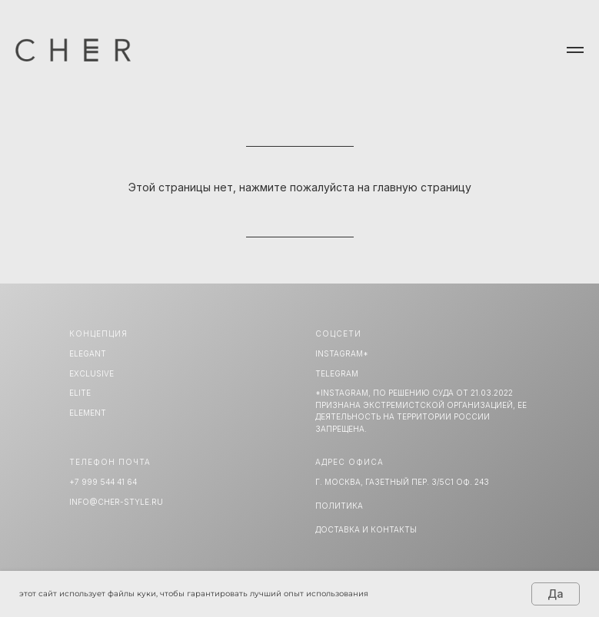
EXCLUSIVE (91, 373)
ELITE (80, 392)
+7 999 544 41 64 (103, 481)
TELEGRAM (336, 373)
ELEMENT (87, 412)
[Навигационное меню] (575, 50)
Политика (339, 505)
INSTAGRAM (339, 353)
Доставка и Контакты (366, 529)
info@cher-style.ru (116, 501)
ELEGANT (87, 353)
